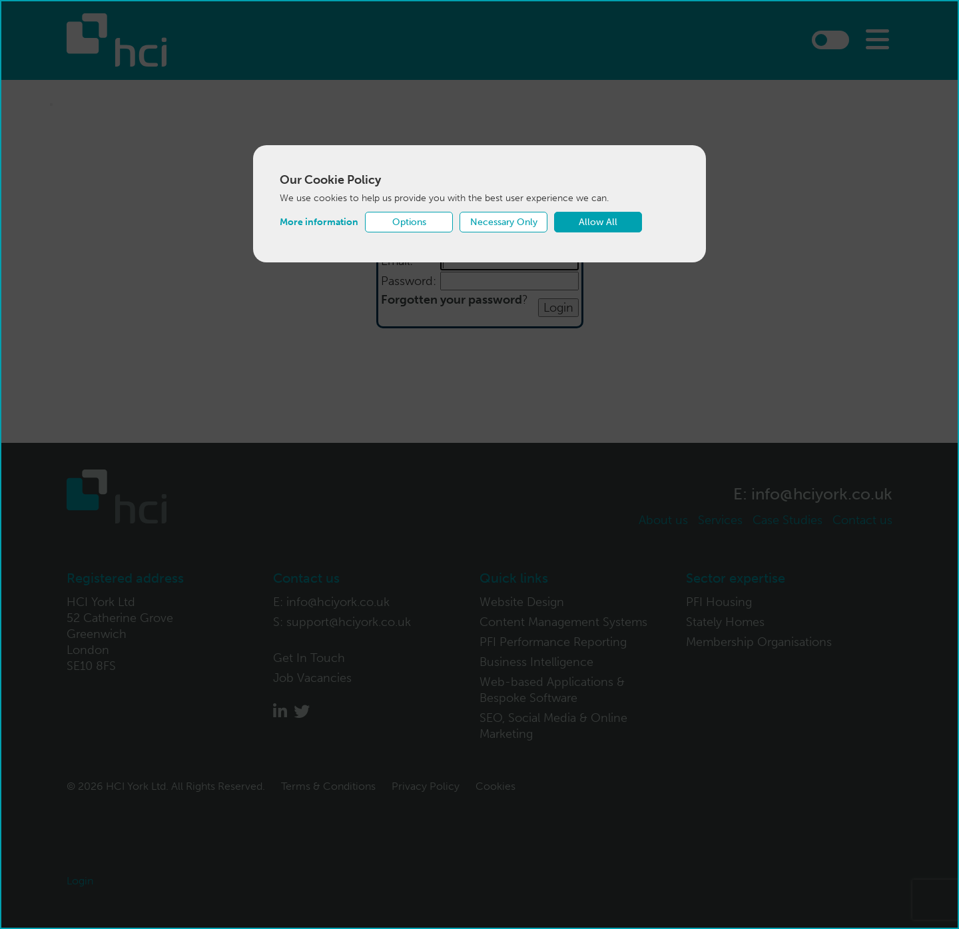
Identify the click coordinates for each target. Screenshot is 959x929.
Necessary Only (503, 222)
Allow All (598, 222)
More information (319, 222)
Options (409, 222)
